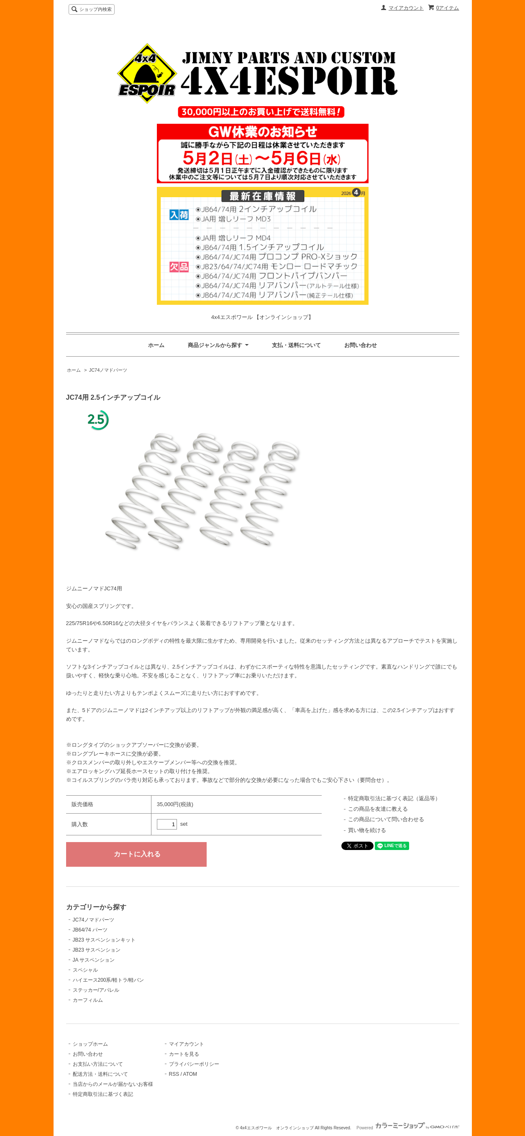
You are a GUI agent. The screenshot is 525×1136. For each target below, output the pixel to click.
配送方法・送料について (100, 1074)
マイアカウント (406, 8)
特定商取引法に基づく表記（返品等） (394, 798)
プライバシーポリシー (194, 1064)
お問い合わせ (360, 345)
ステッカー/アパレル (96, 990)
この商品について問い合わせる (386, 819)
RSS (174, 1074)
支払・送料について (296, 345)
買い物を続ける (367, 830)
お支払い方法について (98, 1064)
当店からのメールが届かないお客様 (113, 1084)
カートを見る (184, 1054)
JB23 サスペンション (97, 950)
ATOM (190, 1074)
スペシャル (85, 970)
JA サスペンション (94, 960)
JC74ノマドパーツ (108, 370)
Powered (407, 1128)
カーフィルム (88, 1000)
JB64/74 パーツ (90, 930)
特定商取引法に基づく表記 (103, 1094)
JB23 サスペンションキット (104, 940)
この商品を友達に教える (378, 809)
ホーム (156, 345)
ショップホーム (90, 1044)
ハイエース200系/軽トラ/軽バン (108, 980)
